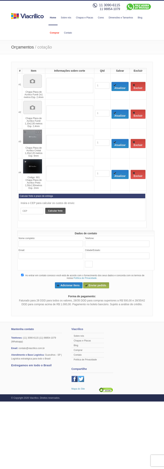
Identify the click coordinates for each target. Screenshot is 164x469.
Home (53, 17)
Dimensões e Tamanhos (121, 17)
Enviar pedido (95, 285)
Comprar (54, 32)
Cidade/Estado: (93, 250)
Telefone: (89, 238)
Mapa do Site (78, 388)
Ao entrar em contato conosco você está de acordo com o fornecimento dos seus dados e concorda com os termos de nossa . (82, 276)
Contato (68, 32)
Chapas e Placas (84, 17)
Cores (101, 17)
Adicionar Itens (68, 285)
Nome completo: (27, 238)
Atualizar (119, 86)
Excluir (137, 86)
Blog (140, 17)
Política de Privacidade (85, 278)
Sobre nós (66, 17)
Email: (22, 250)
